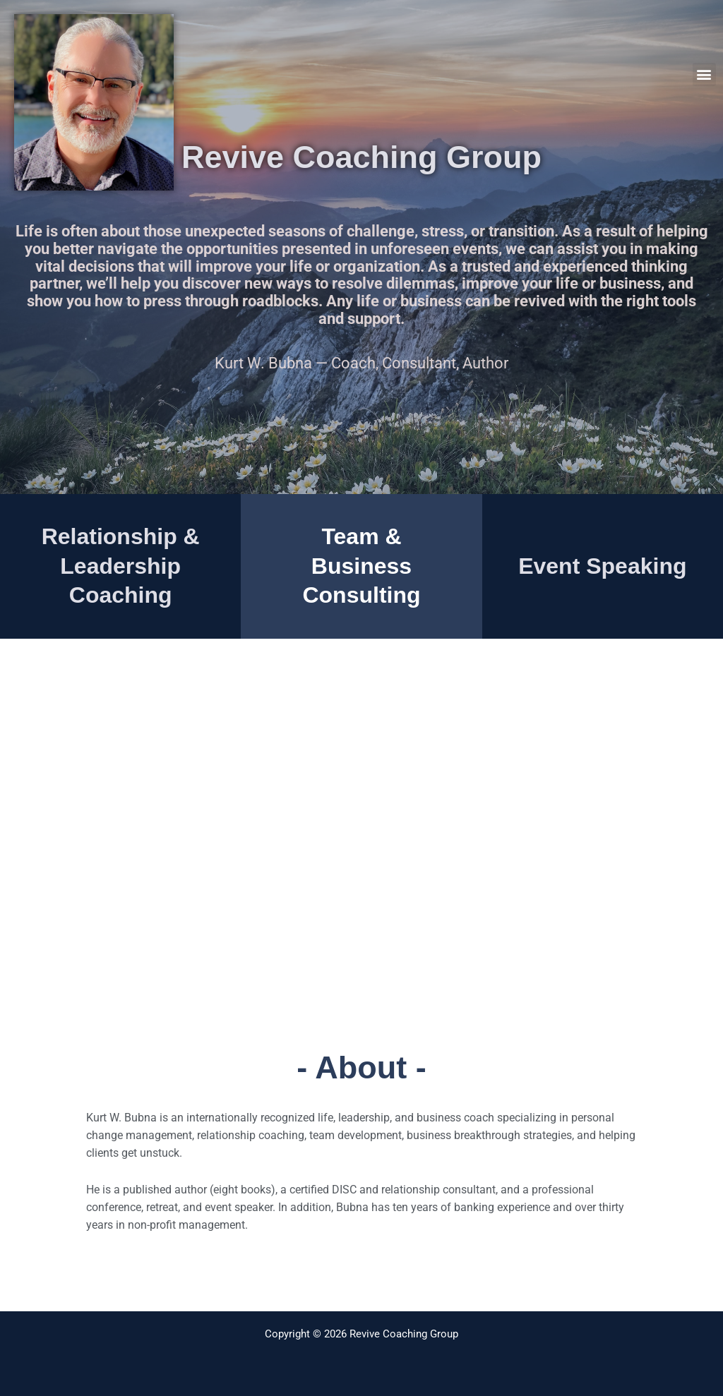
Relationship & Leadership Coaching (121, 566)
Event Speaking (602, 566)
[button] (704, 74)
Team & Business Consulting (361, 566)
